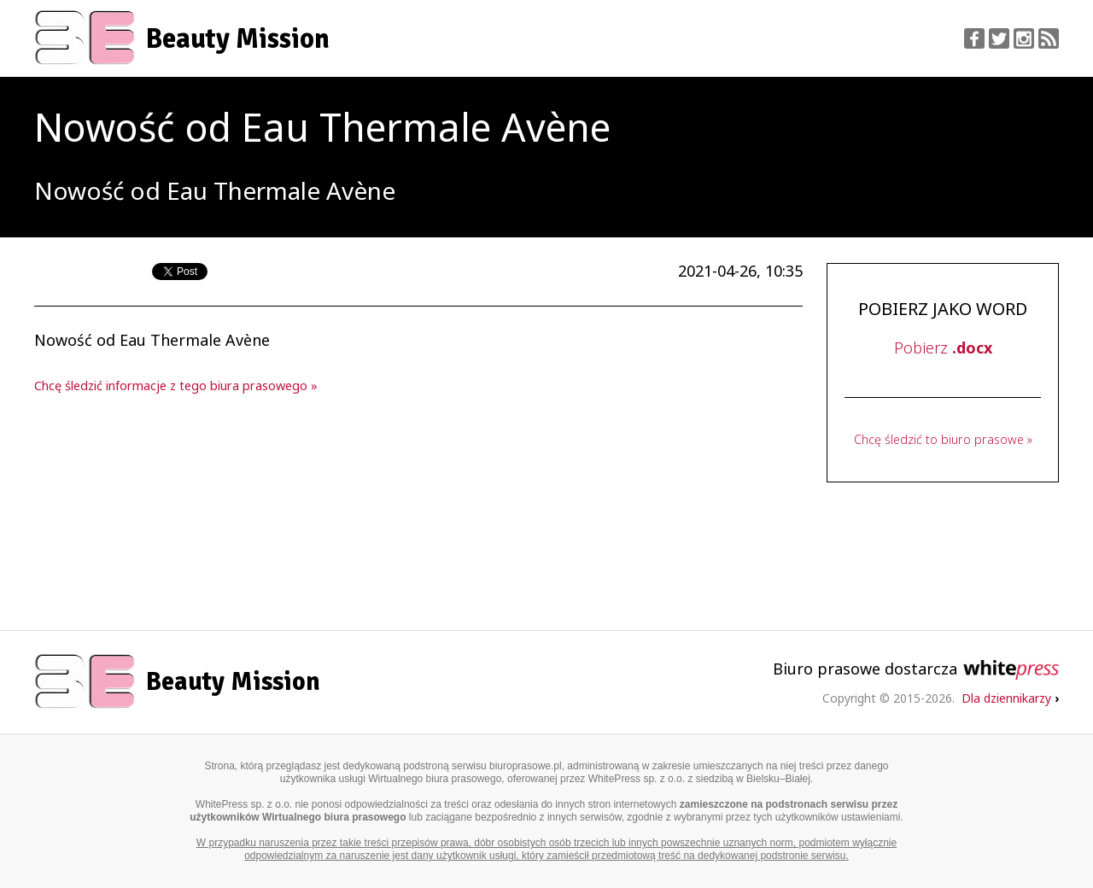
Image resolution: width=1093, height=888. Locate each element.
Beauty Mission (238, 39)
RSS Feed (1048, 38)
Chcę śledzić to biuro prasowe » (943, 439)
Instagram (1024, 38)
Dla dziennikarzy (1010, 698)
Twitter (999, 38)
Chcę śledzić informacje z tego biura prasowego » (176, 385)
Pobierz (943, 347)
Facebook (974, 38)
